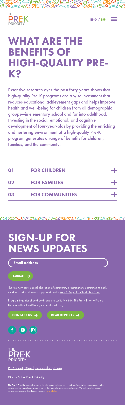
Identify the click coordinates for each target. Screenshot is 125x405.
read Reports (62, 315)
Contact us (22, 315)
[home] (18, 18)
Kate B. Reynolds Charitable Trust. (80, 292)
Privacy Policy (51, 391)
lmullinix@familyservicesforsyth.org (42, 305)
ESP (103, 19)
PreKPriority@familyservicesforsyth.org (35, 367)
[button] (114, 18)
